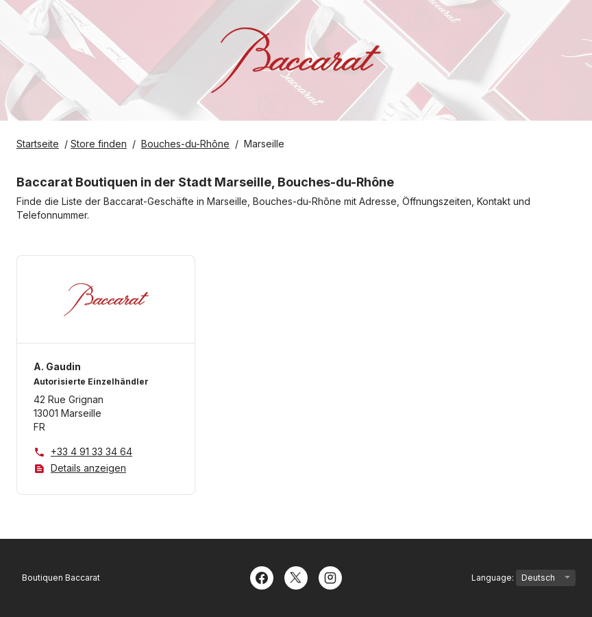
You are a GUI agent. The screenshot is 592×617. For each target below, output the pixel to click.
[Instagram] (330, 576)
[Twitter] (296, 576)
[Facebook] (261, 576)
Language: (523, 578)
